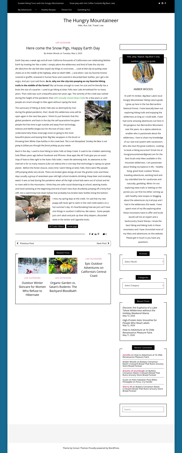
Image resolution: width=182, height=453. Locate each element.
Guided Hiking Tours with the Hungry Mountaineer (41, 3)
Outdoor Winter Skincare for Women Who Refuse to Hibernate (32, 289)
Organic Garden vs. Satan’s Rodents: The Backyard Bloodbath (63, 287)
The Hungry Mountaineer (91, 20)
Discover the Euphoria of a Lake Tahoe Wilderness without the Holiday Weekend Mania (140, 310)
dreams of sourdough (134, 370)
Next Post (102, 243)
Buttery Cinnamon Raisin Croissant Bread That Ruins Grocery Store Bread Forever (143, 363)
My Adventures (25, 9)
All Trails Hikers (56, 226)
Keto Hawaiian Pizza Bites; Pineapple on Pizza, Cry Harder (140, 380)
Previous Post (27, 243)
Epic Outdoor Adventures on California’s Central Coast (93, 270)
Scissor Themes (80, 448)
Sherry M (127, 386)
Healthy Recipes (48, 9)
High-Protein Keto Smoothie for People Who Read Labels (140, 321)
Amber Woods (53, 53)
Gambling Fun (84, 9)
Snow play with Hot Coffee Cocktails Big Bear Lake (92, 3)
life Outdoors (63, 42)
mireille (127, 354)
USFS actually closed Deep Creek (69, 97)
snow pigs (72, 226)
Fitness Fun (67, 9)
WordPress (114, 448)
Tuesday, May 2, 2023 (72, 53)
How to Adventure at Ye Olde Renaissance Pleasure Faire (138, 331)
